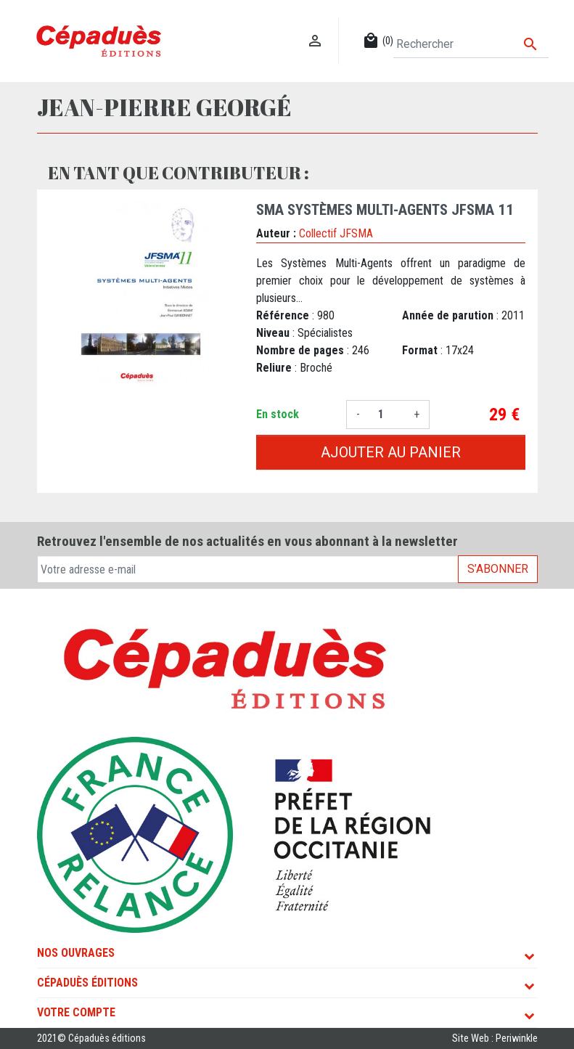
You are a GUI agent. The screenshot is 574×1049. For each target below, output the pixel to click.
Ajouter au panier (391, 452)
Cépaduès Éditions (87, 982)
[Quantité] (387, 414)
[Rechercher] (470, 44)
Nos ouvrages (76, 953)
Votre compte (76, 1012)
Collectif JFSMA (336, 233)
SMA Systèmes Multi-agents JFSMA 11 (385, 210)
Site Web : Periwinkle (495, 1038)
